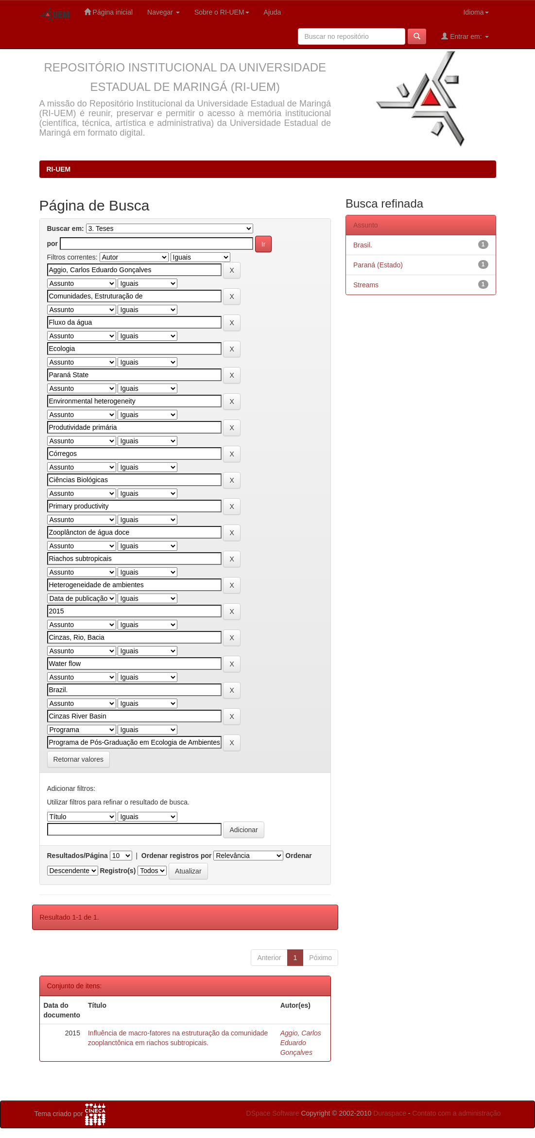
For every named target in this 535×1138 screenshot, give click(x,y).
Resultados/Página (77, 855)
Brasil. (362, 245)
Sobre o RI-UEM (221, 12)
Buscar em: (65, 228)
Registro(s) (118, 871)
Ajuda (272, 12)
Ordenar (298, 855)
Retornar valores (78, 759)
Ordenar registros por (176, 855)
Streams (366, 285)
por (52, 243)
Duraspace (389, 1113)
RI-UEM (59, 169)
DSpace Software (272, 1113)
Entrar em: (464, 36)
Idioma (475, 12)
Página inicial (108, 12)
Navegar (163, 12)
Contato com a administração (456, 1113)
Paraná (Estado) (378, 265)
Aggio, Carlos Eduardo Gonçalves (300, 1042)
